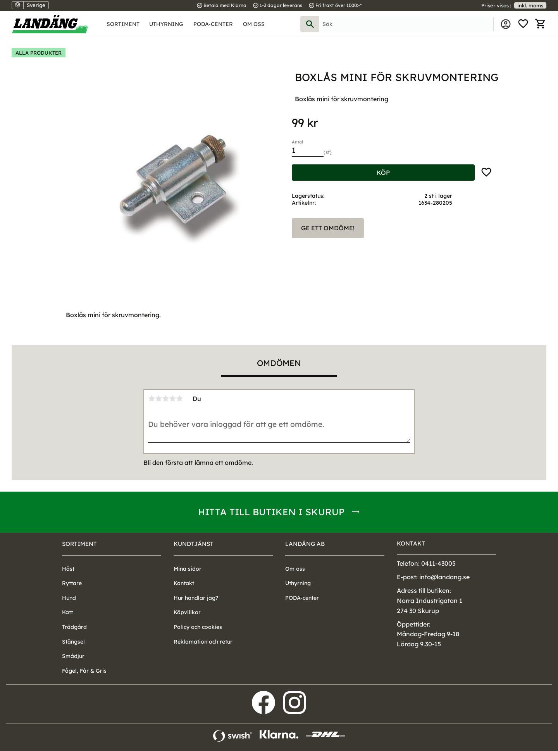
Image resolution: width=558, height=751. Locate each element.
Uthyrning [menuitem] (166, 24)
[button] (523, 24)
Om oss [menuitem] (254, 24)
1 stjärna (151, 398)
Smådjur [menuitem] (73, 656)
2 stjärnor (158, 398)
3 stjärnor (165, 398)
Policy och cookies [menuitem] (198, 626)
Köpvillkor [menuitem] (187, 612)
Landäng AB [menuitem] (305, 543)
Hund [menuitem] (69, 597)
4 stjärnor (172, 398)
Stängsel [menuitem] (73, 641)
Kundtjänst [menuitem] (194, 543)
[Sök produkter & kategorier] (406, 24)
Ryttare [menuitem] (72, 583)
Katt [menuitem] (67, 612)
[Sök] (310, 24)
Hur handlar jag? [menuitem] (196, 597)
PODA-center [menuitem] (213, 24)
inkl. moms (530, 5)
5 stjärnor (179, 398)
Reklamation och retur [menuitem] (203, 641)
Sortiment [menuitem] (123, 24)
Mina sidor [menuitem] (506, 24)
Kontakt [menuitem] (184, 583)
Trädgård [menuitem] (74, 626)
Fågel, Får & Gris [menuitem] (84, 670)
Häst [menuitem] (68, 568)
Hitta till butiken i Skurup (271, 512)
